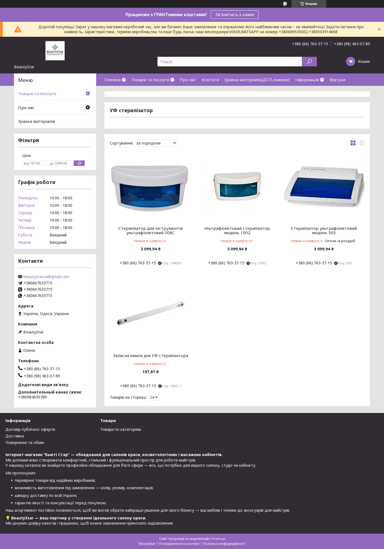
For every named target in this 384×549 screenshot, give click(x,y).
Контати (210, 79)
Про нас (188, 79)
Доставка (14, 435)
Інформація (307, 79)
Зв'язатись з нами (234, 15)
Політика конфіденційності (224, 543)
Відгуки (337, 79)
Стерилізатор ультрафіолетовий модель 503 (324, 230)
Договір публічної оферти (30, 429)
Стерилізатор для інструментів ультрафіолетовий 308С (150, 230)
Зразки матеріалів (36, 121)
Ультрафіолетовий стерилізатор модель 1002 (237, 230)
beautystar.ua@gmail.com (47, 276)
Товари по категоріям (120, 429)
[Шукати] (309, 61)
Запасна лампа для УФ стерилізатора (150, 355)
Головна (112, 79)
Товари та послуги (150, 79)
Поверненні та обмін (24, 442)
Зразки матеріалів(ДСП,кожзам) (257, 79)
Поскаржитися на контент (179, 543)
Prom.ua (218, 538)
